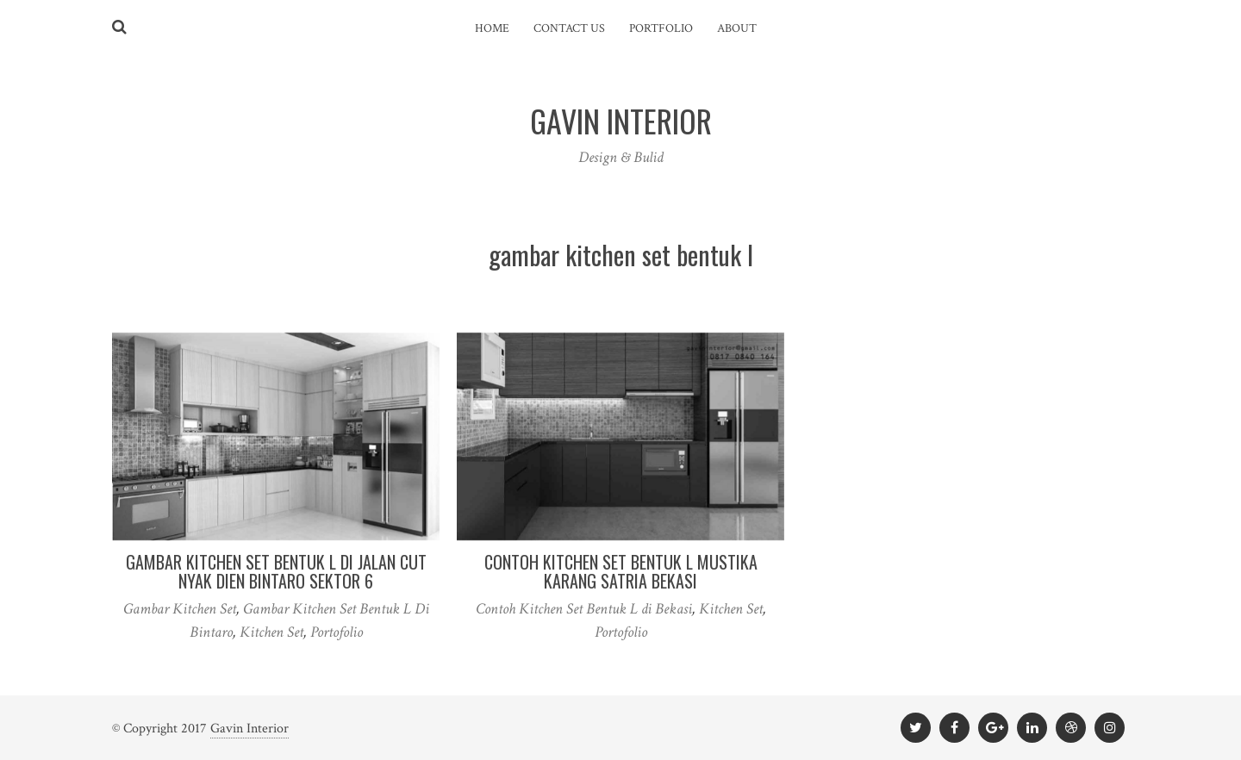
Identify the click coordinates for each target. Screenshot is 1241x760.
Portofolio (336, 632)
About (737, 28)
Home (492, 28)
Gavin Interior (249, 729)
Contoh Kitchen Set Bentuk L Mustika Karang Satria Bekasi (621, 571)
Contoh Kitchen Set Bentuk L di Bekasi (584, 609)
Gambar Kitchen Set (179, 609)
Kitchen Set (271, 632)
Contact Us (569, 28)
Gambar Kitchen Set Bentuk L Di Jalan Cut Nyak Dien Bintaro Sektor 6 (276, 571)
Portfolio (661, 28)
